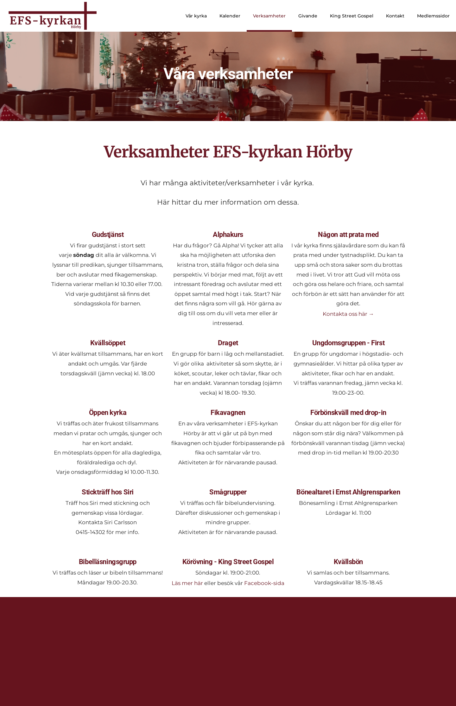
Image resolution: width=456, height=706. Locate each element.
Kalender (229, 16)
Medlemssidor (433, 16)
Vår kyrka (196, 16)
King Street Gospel (351, 16)
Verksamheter (269, 16)
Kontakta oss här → (348, 314)
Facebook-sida (264, 583)
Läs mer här (187, 583)
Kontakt (395, 16)
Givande (307, 16)
